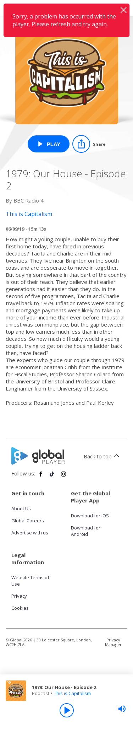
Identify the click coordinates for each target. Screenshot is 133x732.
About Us (21, 508)
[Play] (67, 710)
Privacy (19, 596)
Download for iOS (90, 515)
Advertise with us (29, 532)
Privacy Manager (113, 642)
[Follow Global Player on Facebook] (41, 477)
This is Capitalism (72, 693)
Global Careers (27, 520)
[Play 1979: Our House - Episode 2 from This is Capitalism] (49, 143)
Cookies (20, 608)
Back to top (103, 456)
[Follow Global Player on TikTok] (52, 477)
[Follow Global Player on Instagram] (63, 477)
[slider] (122, 709)
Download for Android (85, 530)
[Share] (88, 144)
